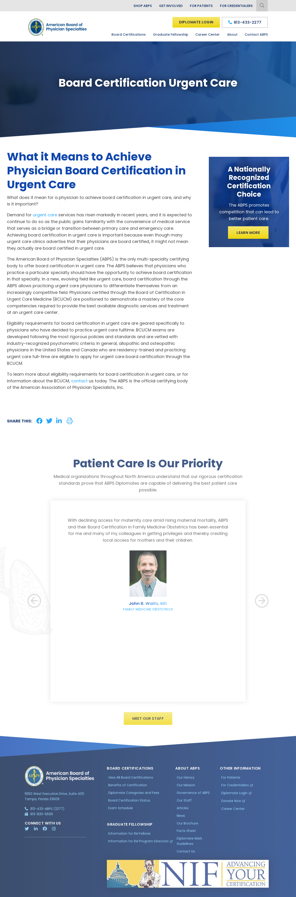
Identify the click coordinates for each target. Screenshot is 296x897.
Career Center (207, 34)
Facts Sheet (186, 833)
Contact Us (186, 854)
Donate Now (231, 803)
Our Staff (184, 803)
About (232, 34)
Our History (185, 780)
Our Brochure (187, 826)
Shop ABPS (142, 5)
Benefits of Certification (127, 788)
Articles (182, 811)
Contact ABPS (256, 34)
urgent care (45, 215)
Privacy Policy (36, 893)
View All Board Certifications (130, 780)
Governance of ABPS (193, 795)
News (181, 818)
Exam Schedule (120, 811)
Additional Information (66, 893)
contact (79, 381)
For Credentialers (236, 5)
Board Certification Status (129, 803)
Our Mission (186, 788)
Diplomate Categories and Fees (133, 795)
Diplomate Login (196, 22)
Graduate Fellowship (170, 34)
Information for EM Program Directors (138, 843)
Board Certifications (128, 34)
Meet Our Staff (148, 721)
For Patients (201, 5)
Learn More (248, 232)
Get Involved (171, 5)
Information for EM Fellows (129, 836)
